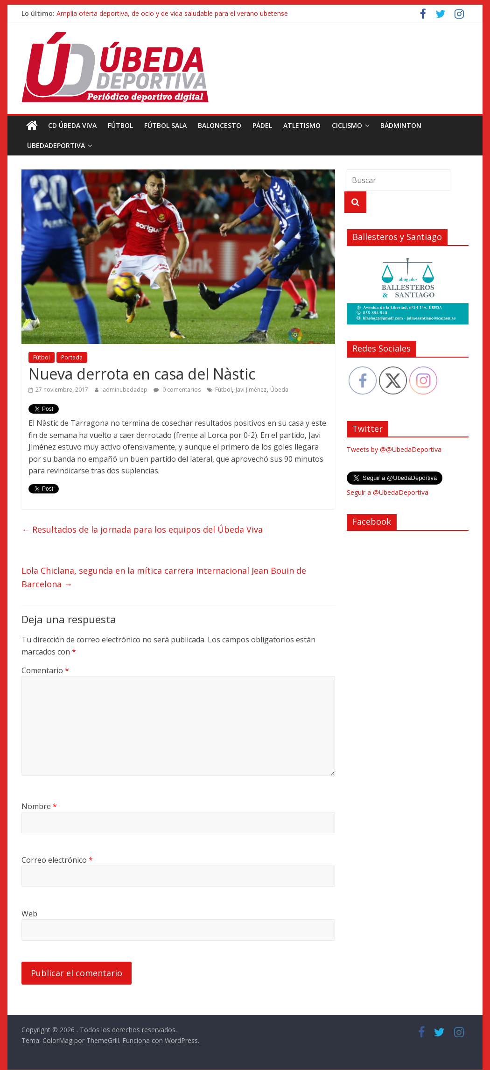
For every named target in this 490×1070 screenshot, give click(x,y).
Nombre (39, 806)
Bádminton (400, 125)
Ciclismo (347, 125)
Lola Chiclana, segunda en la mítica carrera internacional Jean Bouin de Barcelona (163, 577)
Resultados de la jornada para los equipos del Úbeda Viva (142, 529)
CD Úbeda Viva (72, 125)
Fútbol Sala (165, 125)
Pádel (262, 125)
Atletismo (302, 125)
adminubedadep (126, 390)
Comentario (45, 670)
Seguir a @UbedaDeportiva (387, 492)
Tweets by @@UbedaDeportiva (394, 449)
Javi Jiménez (251, 390)
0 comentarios (177, 390)
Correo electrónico (57, 860)
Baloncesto (219, 125)
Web (29, 913)
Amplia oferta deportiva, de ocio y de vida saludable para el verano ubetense (172, 13)
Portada (72, 357)
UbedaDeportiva (56, 145)
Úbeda (279, 390)
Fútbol (120, 125)
